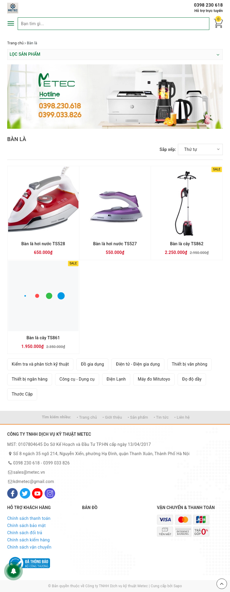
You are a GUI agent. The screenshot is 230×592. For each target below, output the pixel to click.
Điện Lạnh (116, 379)
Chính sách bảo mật (26, 525)
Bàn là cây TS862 (187, 243)
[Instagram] (50, 493)
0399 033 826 (56, 463)
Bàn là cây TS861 (43, 337)
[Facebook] (12, 493)
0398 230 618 (208, 5)
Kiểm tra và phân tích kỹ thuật (40, 364)
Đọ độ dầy (192, 379)
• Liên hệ (182, 417)
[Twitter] (25, 493)
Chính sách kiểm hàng (28, 540)
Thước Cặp (22, 394)
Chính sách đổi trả (24, 532)
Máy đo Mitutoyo (154, 379)
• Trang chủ (87, 417)
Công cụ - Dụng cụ (77, 379)
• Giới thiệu (112, 417)
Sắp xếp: (168, 149)
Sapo (177, 586)
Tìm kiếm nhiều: (56, 417)
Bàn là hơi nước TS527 (115, 243)
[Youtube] (37, 493)
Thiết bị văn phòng (190, 364)
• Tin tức (161, 417)
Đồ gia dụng (92, 364)
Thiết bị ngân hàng (30, 379)
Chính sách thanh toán (28, 518)
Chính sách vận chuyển (29, 547)
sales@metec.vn (29, 472)
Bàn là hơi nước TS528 (43, 243)
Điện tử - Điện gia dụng (138, 364)
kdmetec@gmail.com (33, 481)
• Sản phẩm (138, 417)
